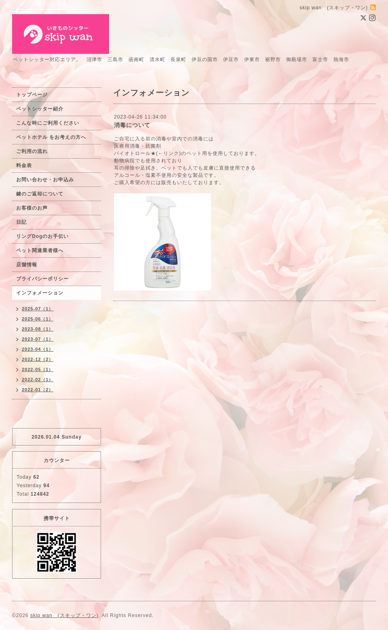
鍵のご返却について (39, 194)
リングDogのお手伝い (42, 236)
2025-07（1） (38, 308)
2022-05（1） (38, 369)
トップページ (32, 95)
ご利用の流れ (32, 151)
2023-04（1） (38, 349)
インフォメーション (39, 293)
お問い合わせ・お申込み (45, 179)
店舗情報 (26, 264)
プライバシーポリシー (42, 279)
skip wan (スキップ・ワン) (64, 615)
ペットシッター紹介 (39, 109)
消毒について (132, 125)
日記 (21, 222)
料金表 (24, 165)
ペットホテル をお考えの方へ (51, 137)
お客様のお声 (32, 208)
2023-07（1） (38, 339)
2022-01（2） (38, 389)
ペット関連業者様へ (39, 250)
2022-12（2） (38, 359)
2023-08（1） (38, 329)
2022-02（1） (38, 379)
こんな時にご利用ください (47, 123)
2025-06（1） (38, 318)
